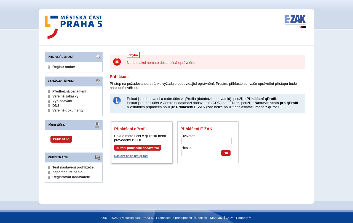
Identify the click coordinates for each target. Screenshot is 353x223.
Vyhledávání (62, 101)
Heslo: (186, 148)
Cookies (201, 217)
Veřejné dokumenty (68, 110)
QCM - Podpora (237, 217)
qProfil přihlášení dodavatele (137, 147)
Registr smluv (63, 67)
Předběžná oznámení (69, 91)
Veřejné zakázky (65, 96)
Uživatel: (188, 136)
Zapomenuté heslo (67, 172)
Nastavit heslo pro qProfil (131, 155)
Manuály (216, 217)
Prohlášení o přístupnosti (174, 217)
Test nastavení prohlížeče (72, 167)
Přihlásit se (61, 139)
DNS (56, 106)
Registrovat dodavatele (71, 177)
